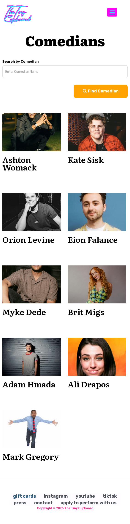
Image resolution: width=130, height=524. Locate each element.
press (20, 502)
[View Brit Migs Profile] (97, 284)
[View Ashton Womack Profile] (31, 132)
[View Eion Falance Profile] (97, 212)
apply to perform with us (88, 502)
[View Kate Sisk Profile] (97, 132)
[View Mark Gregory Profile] (31, 429)
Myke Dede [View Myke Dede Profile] (24, 312)
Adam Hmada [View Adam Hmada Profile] (28, 384)
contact (43, 502)
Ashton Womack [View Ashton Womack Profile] (19, 163)
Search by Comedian (20, 61)
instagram (56, 496)
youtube (85, 496)
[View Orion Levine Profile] (31, 212)
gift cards (24, 496)
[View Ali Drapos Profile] (97, 356)
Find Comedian (101, 91)
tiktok (110, 496)
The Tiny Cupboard (78, 508)
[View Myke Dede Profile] (31, 284)
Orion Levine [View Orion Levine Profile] (28, 239)
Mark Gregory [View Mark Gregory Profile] (30, 456)
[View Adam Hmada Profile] (31, 356)
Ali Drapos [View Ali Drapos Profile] (89, 384)
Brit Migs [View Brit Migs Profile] (86, 312)
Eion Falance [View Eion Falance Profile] (93, 239)
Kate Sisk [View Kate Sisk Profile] (86, 159)
